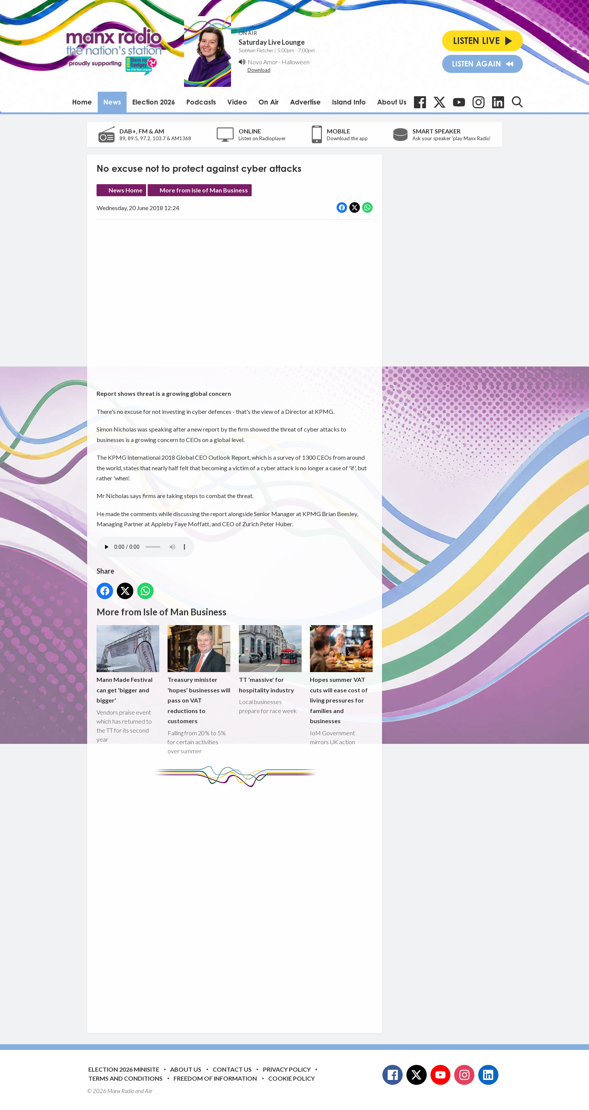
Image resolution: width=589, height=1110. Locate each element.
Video (237, 102)
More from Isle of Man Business (204, 190)
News (112, 102)
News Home (125, 190)
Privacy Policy (287, 1069)
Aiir (149, 1090)
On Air (268, 102)
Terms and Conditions (125, 1078)
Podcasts (201, 102)
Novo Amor (263, 61)
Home (82, 102)
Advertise (305, 102)
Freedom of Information (215, 1078)
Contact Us (232, 1069)
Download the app (347, 138)
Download (259, 70)
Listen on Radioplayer (262, 138)
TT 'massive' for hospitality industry (270, 659)
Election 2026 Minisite (123, 1069)
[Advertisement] (237, 904)
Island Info (349, 102)
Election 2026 (153, 102)
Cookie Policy (291, 1078)
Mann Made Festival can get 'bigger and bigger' (128, 664)
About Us (391, 102)
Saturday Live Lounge (272, 42)
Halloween (296, 61)
